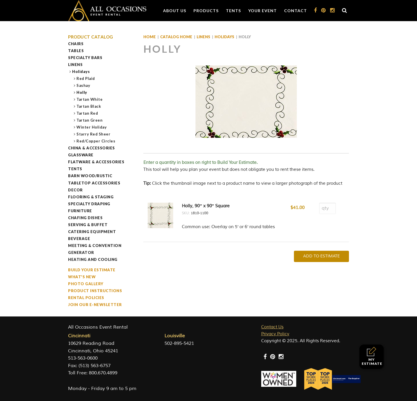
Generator (81, 252)
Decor (75, 190)
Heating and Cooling (93, 259)
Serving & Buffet (87, 224)
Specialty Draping (89, 204)
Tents (233, 10)
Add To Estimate (321, 256)
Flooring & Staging (91, 197)
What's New (82, 276)
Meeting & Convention (94, 245)
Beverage (79, 238)
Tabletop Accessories (94, 183)
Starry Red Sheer (93, 134)
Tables (76, 50)
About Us (174, 10)
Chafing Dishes (85, 217)
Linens (75, 64)
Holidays (81, 71)
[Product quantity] (327, 208)
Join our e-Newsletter (95, 304)
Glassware (81, 155)
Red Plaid (86, 78)
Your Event (262, 10)
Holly (82, 92)
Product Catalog (90, 37)
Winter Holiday (92, 127)
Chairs (75, 43)
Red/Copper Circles (96, 141)
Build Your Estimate (92, 270)
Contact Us (272, 327)
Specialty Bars (85, 57)
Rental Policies (86, 297)
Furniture (80, 210)
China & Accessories (91, 148)
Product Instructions (95, 290)
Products (206, 10)
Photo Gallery (85, 283)
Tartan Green (90, 120)
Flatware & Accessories (96, 162)
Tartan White (90, 99)
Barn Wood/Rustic (90, 175)
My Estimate (372, 356)
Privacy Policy (275, 334)
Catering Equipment (92, 231)
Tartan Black (89, 106)
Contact (295, 10)
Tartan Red (87, 113)
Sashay (83, 85)
